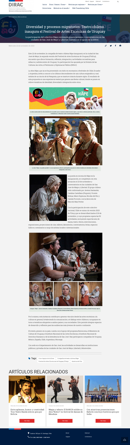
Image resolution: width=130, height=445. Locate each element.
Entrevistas (46, 8)
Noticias (15, 17)
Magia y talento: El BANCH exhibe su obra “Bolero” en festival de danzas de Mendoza (66, 411)
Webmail (98, 1)
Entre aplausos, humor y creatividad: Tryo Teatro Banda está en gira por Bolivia (27, 411)
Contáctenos (105, 1)
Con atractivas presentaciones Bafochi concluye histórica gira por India (103, 411)
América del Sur (77, 361)
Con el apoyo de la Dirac (46, 358)
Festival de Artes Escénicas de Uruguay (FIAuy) (53, 361)
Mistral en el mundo (61, 8)
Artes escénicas (22, 17)
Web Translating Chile (80, 8)
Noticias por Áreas (95, 4)
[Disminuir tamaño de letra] (114, 1)
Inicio (44, 4)
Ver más (27, 421)
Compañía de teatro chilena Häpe (68, 358)
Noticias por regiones (76, 4)
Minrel (87, 1)
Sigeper (92, 1)
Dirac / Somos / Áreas (57, 4)
